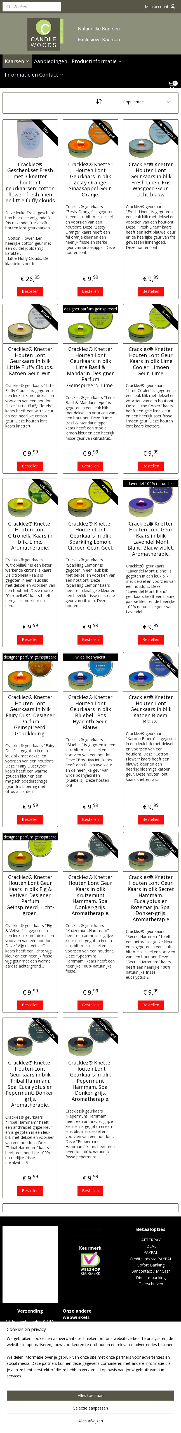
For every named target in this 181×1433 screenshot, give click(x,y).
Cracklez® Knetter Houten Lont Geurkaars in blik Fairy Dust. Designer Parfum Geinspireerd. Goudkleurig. (30, 715)
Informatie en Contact (34, 74)
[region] (53, 1395)
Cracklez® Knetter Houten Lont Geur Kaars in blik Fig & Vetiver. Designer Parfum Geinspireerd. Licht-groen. (30, 895)
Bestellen (30, 291)
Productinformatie (97, 61)
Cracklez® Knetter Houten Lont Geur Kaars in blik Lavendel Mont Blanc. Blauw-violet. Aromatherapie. (151, 539)
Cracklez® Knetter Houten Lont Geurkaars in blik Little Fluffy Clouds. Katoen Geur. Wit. (30, 361)
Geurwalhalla (90, 1229)
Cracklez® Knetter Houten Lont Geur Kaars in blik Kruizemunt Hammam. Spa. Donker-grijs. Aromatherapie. (90, 895)
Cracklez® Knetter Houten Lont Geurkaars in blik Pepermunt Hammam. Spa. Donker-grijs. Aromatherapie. (90, 1081)
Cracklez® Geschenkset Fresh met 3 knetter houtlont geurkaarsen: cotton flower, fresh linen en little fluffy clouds (30, 182)
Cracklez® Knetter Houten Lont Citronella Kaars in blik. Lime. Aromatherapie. (30, 536)
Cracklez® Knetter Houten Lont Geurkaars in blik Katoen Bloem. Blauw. (151, 709)
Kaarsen (17, 61)
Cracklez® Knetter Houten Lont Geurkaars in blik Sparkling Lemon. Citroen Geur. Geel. (90, 536)
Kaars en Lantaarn (90, 1235)
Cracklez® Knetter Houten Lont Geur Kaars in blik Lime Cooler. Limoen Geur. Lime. (151, 361)
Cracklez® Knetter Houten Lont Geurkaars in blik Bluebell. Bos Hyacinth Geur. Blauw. (90, 712)
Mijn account (160, 6)
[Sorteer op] (132, 102)
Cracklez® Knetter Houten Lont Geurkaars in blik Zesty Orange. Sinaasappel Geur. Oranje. (90, 179)
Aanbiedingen (50, 61)
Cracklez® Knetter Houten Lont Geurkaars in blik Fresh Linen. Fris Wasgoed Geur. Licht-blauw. (151, 179)
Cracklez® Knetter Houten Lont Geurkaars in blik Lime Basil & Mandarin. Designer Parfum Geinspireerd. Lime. (90, 367)
